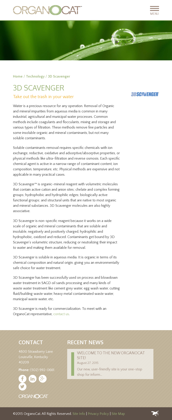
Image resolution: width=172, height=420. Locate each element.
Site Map (118, 414)
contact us (61, 314)
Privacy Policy (98, 414)
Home (18, 76)
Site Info (79, 414)
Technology (35, 76)
